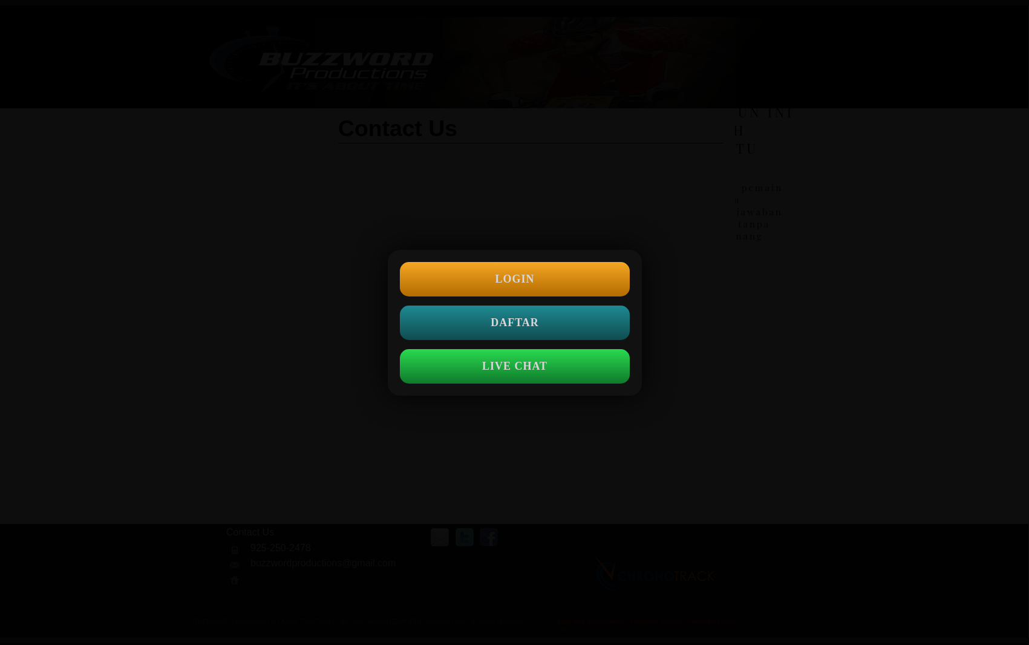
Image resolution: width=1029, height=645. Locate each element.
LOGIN (514, 279)
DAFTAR (515, 322)
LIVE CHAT (514, 366)
